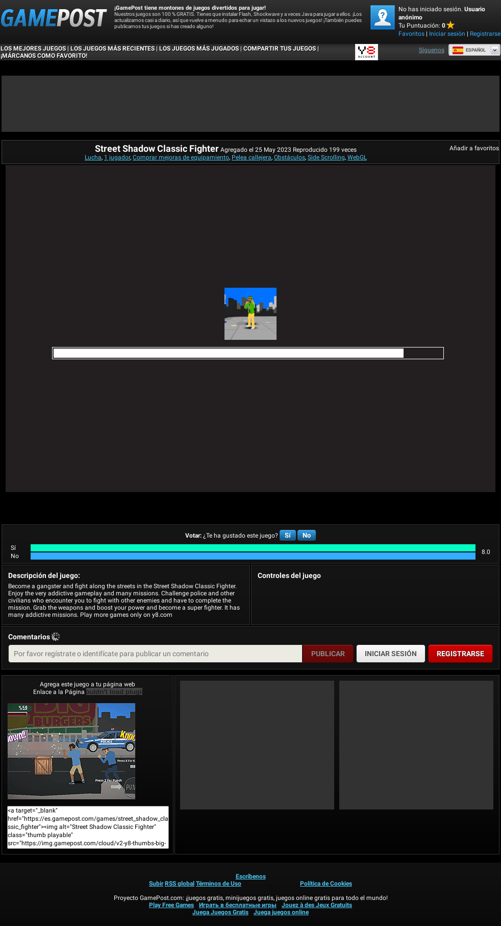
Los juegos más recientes (112, 48)
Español (469, 50)
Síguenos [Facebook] (431, 50)
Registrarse (485, 33)
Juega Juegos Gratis (220, 912)
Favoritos (411, 33)
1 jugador (117, 157)
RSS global (179, 883)
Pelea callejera (251, 157)
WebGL (357, 157)
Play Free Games (171, 905)
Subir (156, 883)
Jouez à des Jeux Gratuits (317, 905)
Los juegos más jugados (199, 48)
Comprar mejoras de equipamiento (181, 157)
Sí (288, 535)
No (307, 535)
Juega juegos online (281, 912)
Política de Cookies (326, 883)
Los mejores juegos (33, 48)
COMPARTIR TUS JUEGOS (279, 48)
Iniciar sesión (447, 33)
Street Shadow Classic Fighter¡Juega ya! (71, 751)
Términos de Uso (218, 883)
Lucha (93, 157)
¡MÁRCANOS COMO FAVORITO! (44, 55)
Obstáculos (289, 157)
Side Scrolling (326, 157)
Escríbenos (251, 876)
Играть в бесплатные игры (238, 905)
